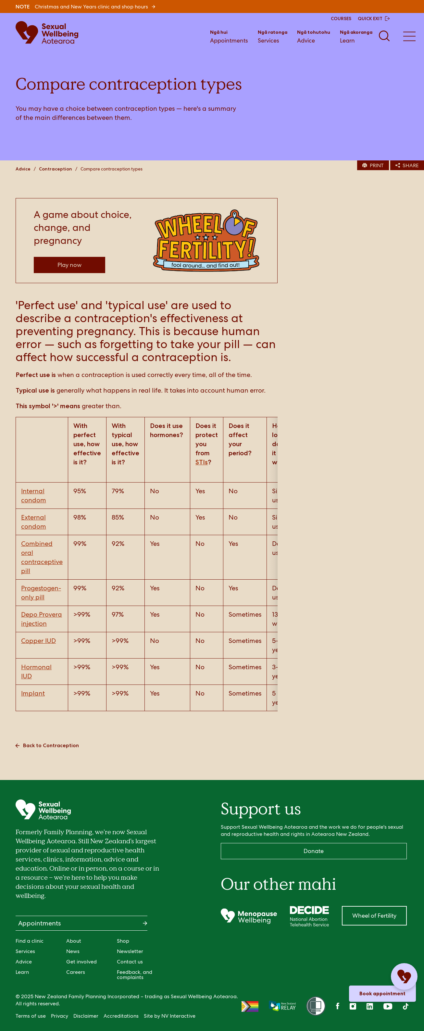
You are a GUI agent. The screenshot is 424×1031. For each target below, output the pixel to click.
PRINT (373, 165)
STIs (201, 462)
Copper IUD (38, 640)
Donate (314, 851)
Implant (33, 693)
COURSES (341, 18)
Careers (75, 972)
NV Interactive (178, 1015)
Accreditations (121, 1015)
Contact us (130, 961)
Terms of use (31, 1015)
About (73, 940)
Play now (69, 265)
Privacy (59, 1015)
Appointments (229, 36)
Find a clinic (30, 940)
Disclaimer (85, 1015)
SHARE (407, 165)
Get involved (81, 961)
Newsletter (130, 951)
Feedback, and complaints (134, 975)
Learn (356, 36)
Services (272, 36)
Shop (123, 940)
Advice (313, 36)
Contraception (55, 169)
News (73, 951)
